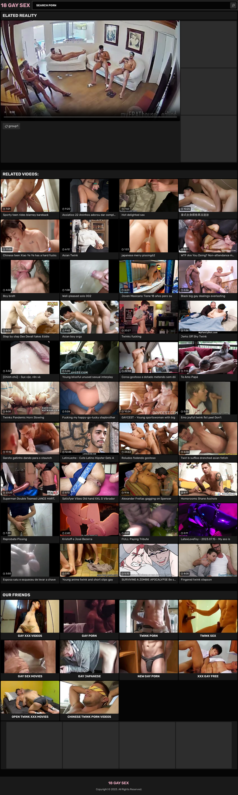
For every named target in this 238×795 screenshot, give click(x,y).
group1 (13, 126)
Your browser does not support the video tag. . (90, 70)
